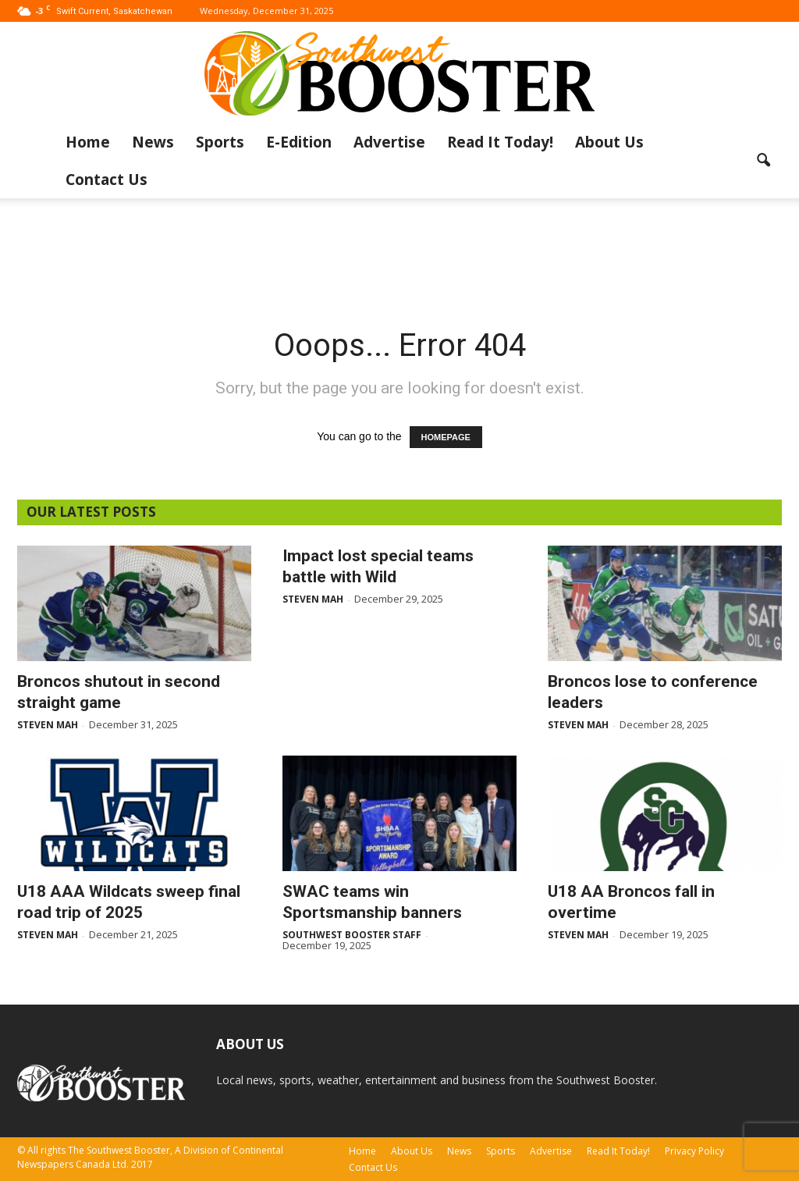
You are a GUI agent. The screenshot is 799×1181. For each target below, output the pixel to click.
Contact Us (106, 179)
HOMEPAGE (446, 437)
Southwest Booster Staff (351, 934)
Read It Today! (500, 142)
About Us (609, 142)
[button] (763, 161)
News (153, 142)
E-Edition (299, 142)
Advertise (389, 142)
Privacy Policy (694, 1151)
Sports (220, 142)
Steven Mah (47, 724)
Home (88, 142)
